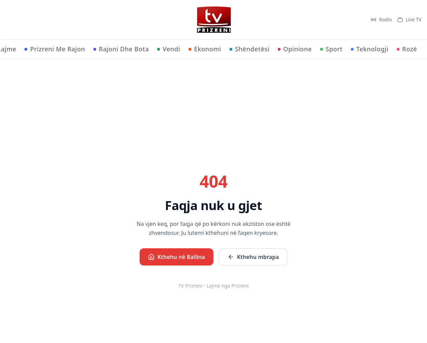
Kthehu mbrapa (253, 257)
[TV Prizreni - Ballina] (214, 19)
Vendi (168, 49)
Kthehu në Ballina (176, 257)
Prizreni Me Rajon (54, 49)
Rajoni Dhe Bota (121, 49)
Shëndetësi (250, 49)
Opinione (295, 49)
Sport (331, 49)
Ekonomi (205, 49)
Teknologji (369, 49)
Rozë (407, 49)
